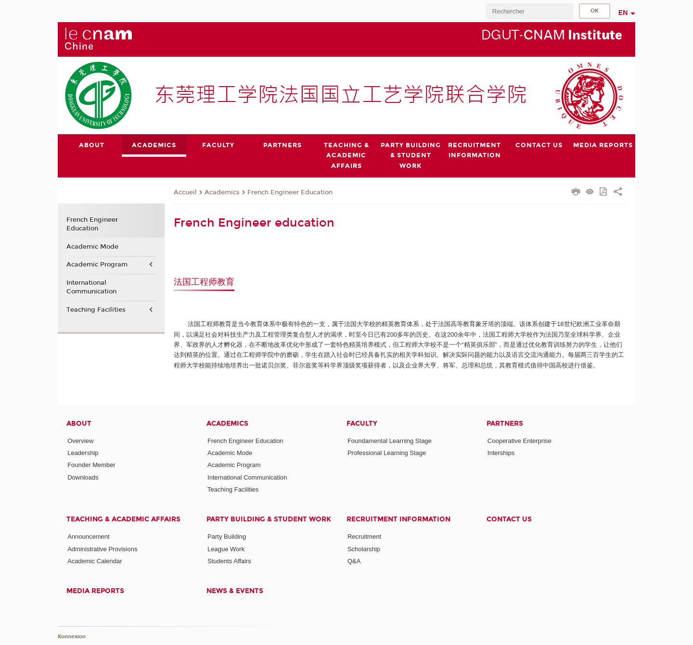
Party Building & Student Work (268, 519)
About (78, 423)
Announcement (88, 536)
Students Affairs (229, 561)
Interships (501, 452)
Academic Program (97, 264)
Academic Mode (92, 246)
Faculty (361, 423)
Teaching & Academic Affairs (123, 519)
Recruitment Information (398, 519)
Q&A (353, 561)
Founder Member (91, 464)
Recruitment (364, 536)
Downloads (82, 477)
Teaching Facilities (96, 310)
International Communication (91, 287)
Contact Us (509, 519)
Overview (80, 440)
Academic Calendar (94, 561)
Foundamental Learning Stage (389, 440)
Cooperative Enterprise (520, 440)
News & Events (234, 591)
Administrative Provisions (102, 548)
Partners (505, 423)
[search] (529, 11)
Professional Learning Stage (386, 452)
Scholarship (363, 548)
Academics (222, 192)
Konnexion (72, 636)
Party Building (226, 536)
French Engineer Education (290, 192)
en (623, 12)
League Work (225, 548)
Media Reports (95, 591)
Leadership (82, 452)
